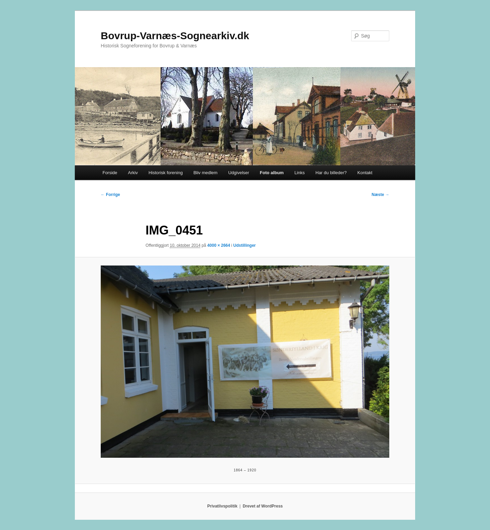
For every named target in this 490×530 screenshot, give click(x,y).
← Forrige (110, 194)
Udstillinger (244, 245)
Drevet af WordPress (263, 506)
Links (299, 172)
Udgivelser (238, 172)
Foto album (272, 172)
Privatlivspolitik (222, 506)
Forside (109, 172)
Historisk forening (165, 172)
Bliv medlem (205, 172)
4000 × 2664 (218, 245)
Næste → (380, 194)
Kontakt (364, 172)
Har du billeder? (331, 172)
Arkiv (133, 172)
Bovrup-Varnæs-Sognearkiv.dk (175, 35)
